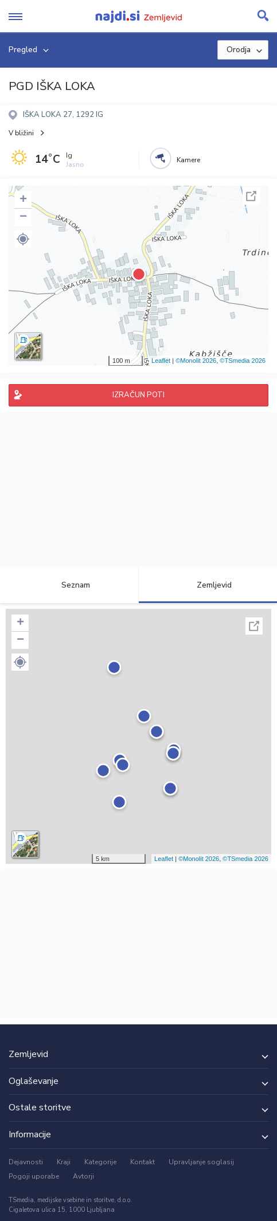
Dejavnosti (26, 1162)
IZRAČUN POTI (138, 395)
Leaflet (160, 360)
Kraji (64, 1162)
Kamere (188, 160)
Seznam (69, 585)
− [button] (23, 217)
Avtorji (83, 1176)
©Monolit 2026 (195, 360)
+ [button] (23, 200)
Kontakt (142, 1162)
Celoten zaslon (251, 196)
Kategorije (100, 1162)
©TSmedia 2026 (243, 360)
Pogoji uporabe (34, 1176)
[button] (23, 239)
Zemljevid (208, 585)
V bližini (21, 133)
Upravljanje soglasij (201, 1162)
